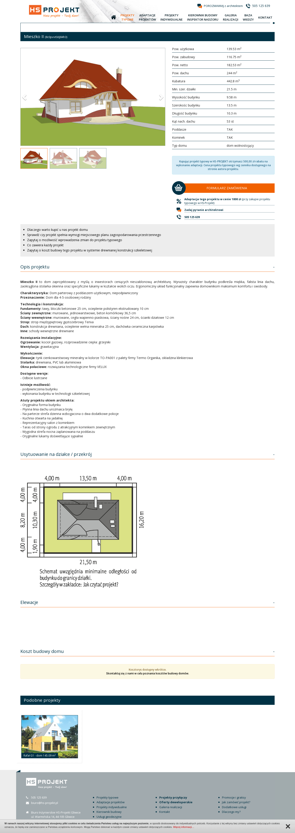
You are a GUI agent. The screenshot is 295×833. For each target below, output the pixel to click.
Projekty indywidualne (112, 807)
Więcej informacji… (183, 827)
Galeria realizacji (170, 807)
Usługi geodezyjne (109, 817)
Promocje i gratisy (234, 797)
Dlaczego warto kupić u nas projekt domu (57, 229)
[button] (24, 97)
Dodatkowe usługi (234, 807)
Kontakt (164, 812)
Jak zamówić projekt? (236, 802)
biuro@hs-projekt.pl (44, 803)
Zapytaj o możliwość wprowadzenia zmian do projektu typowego (74, 240)
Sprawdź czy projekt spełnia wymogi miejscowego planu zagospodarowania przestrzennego (94, 235)
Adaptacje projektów (111, 802)
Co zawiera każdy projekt (45, 245)
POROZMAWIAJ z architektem (223, 6)
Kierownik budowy (109, 812)
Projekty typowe (107, 797)
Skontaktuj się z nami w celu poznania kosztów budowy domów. (147, 673)
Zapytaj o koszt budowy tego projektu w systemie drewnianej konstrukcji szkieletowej (89, 250)
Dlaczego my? (231, 812)
